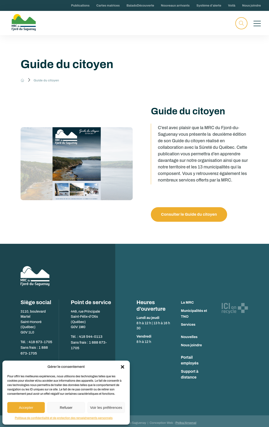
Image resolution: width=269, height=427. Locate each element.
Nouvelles (189, 337)
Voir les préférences (106, 407)
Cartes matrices (108, 5)
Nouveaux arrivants (175, 5)
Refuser (66, 407)
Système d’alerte (208, 5)
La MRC (187, 303)
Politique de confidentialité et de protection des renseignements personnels (64, 418)
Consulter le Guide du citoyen (190, 214)
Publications (80, 5)
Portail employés (195, 358)
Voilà (231, 5)
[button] (122, 366)
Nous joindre (251, 5)
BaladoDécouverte (140, 5)
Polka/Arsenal (185, 419)
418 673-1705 (39, 341)
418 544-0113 (90, 336)
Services (188, 325)
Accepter (26, 407)
